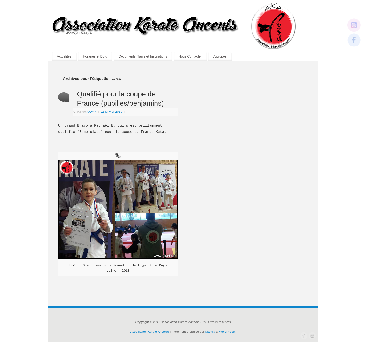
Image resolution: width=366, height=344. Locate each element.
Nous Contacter (190, 56)
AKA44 (92, 111)
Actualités (64, 56)
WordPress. (227, 331)
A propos (220, 56)
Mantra (210, 331)
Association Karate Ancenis (149, 331)
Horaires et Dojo (95, 56)
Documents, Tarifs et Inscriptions (143, 56)
